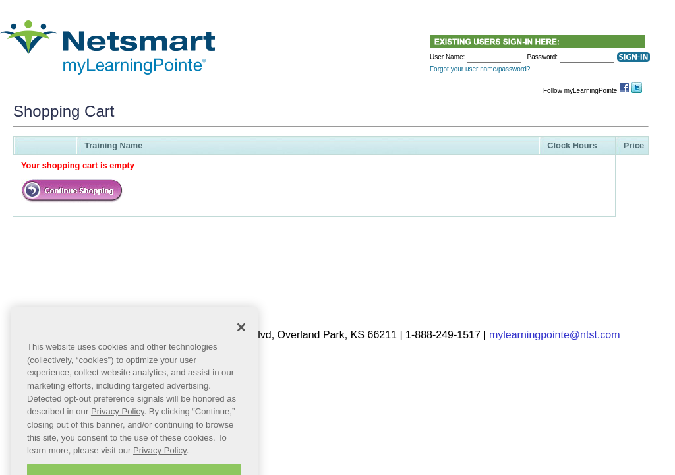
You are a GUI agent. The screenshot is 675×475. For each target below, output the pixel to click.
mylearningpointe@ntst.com (554, 334)
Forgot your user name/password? (480, 69)
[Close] (241, 338)
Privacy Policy (117, 423)
